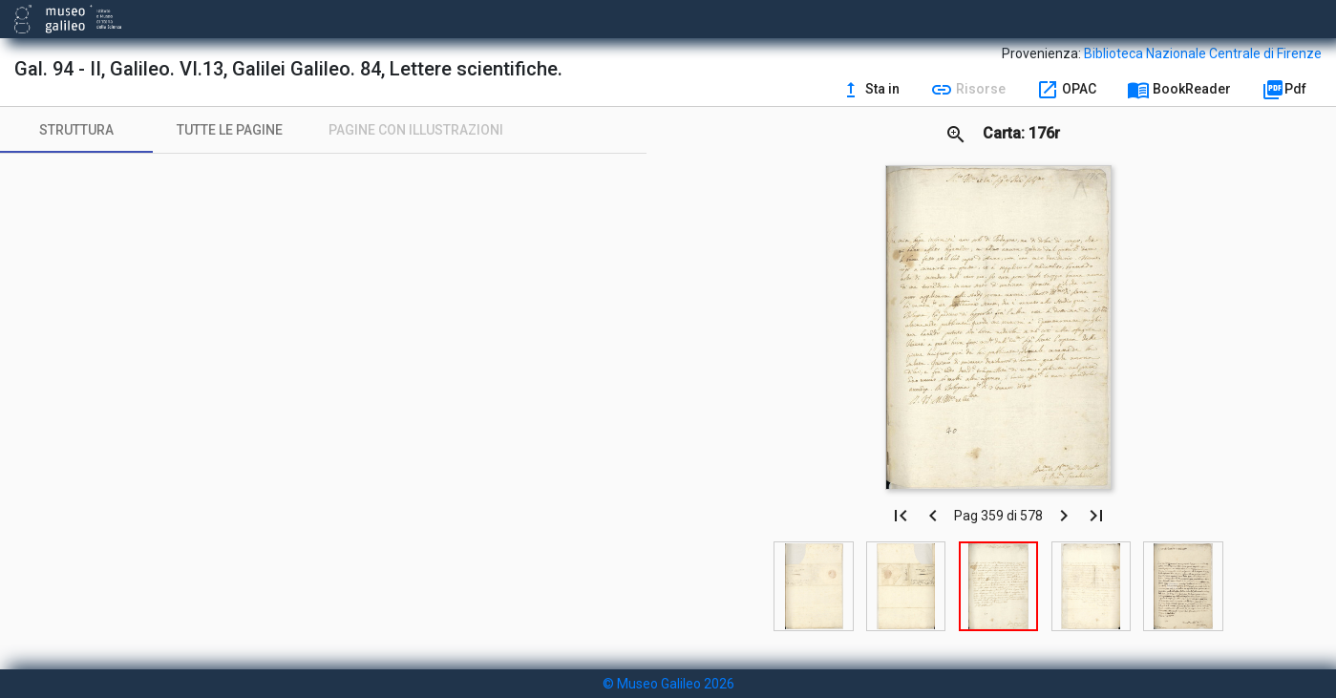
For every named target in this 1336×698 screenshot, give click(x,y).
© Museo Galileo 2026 (668, 683)
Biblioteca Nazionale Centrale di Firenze (1203, 53)
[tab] (76, 130)
